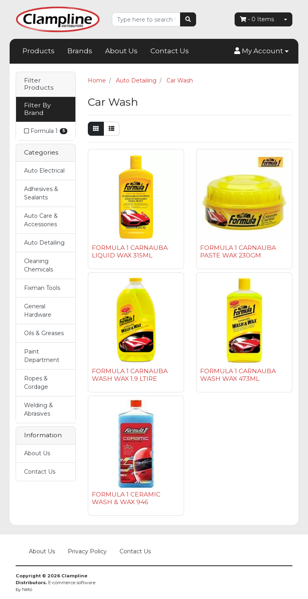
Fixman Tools (42, 287)
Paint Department (41, 356)
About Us (121, 51)
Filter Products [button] (38, 84)
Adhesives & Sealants (41, 193)
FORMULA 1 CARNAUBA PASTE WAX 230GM (238, 251)
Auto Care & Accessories (41, 220)
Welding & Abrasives (38, 409)
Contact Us (169, 51)
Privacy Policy (87, 551)
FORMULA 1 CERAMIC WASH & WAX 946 (126, 498)
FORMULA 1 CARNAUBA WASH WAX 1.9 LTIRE (130, 374)
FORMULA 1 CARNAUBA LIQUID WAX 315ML (130, 251)
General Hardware (37, 310)
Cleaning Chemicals (38, 265)
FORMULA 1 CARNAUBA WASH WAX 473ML (238, 374)
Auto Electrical (44, 170)
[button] (261, 51)
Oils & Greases (44, 333)
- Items (257, 19)
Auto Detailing (44, 242)
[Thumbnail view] (96, 129)
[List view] (111, 129)
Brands (79, 51)
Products (38, 51)
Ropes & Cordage (36, 382)
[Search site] (188, 19)
